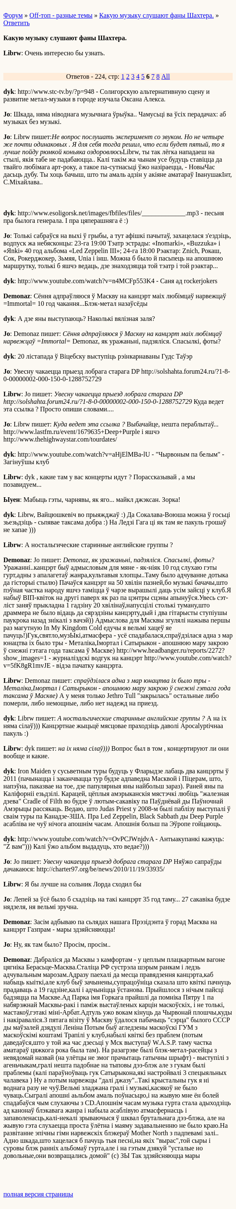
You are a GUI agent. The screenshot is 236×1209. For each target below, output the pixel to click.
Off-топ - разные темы (60, 15)
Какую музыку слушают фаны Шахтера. (156, 15)
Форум (13, 15)
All (166, 76)
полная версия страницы (38, 1194)
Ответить (16, 22)
